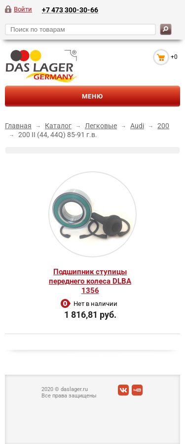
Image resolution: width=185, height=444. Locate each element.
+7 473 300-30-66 (70, 9)
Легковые (101, 126)
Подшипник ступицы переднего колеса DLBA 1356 (90, 281)
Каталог (58, 126)
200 (163, 126)
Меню (92, 96)
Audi (137, 126)
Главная (18, 126)
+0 (174, 56)
